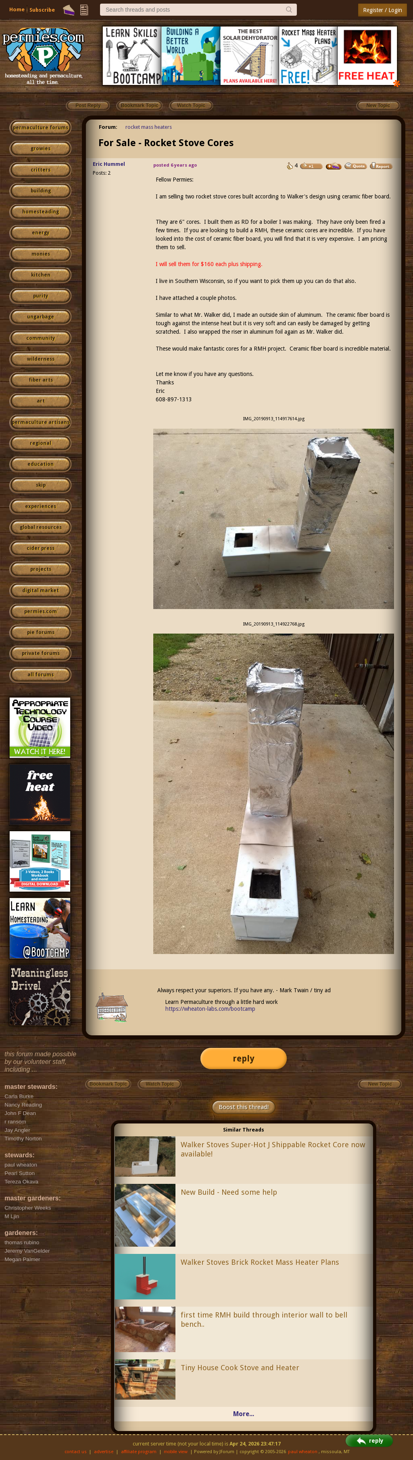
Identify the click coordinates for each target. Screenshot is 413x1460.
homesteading (40, 212)
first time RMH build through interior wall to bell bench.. (264, 1319)
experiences (40, 506)
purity (40, 296)
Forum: (108, 127)
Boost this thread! (244, 1107)
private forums (41, 653)
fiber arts (41, 380)
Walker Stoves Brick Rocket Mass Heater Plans (260, 1262)
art (41, 401)
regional (40, 443)
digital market (40, 590)
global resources (41, 527)
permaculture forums (40, 127)
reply (243, 1058)
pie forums (40, 632)
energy (40, 232)
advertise (103, 1451)
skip (41, 485)
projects (40, 569)
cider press (40, 548)
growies (40, 148)
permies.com (40, 611)
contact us (76, 1451)
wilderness (40, 359)
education (40, 464)
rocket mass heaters (148, 127)
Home (17, 9)
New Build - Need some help (229, 1192)
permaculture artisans (40, 422)
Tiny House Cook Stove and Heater (240, 1367)
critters (40, 170)
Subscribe (42, 10)
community (40, 338)
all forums (40, 674)
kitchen (40, 275)
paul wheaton (302, 1451)
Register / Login (382, 10)
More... (243, 1414)
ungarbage (40, 317)
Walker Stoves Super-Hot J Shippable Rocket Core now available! (273, 1149)
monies (40, 254)
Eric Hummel (109, 164)
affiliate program (138, 1451)
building (41, 191)
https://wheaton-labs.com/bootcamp (210, 1009)
